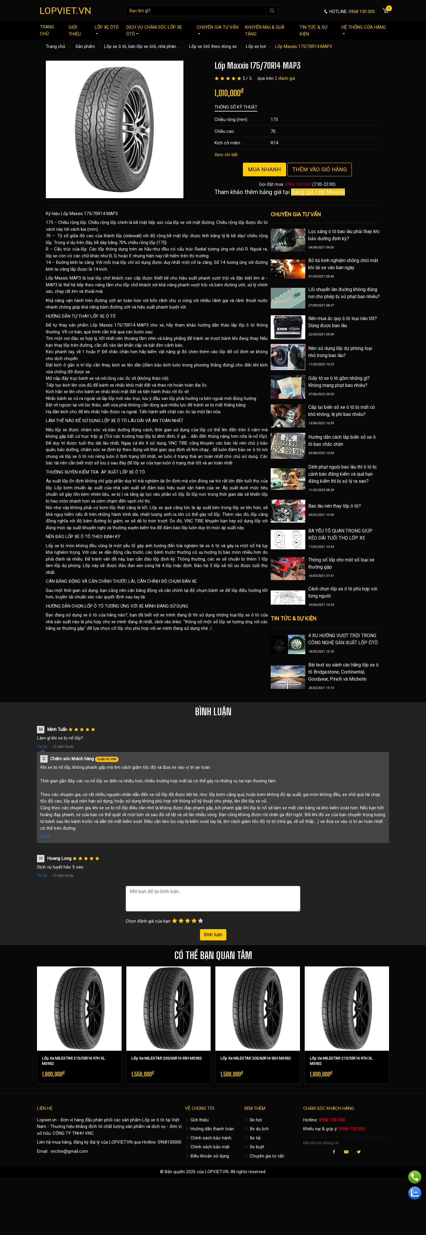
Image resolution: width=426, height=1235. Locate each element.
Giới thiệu (75, 31)
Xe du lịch (256, 1128)
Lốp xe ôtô (107, 29)
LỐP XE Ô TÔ (103, 316)
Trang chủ (47, 30)
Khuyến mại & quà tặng (264, 31)
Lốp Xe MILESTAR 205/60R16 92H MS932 (255, 1058)
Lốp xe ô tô (153, 1120)
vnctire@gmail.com (69, 1151)
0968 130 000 (298, 184)
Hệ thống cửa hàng (363, 29)
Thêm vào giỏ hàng (319, 169)
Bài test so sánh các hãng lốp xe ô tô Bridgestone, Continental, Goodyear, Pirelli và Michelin (343, 672)
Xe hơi (253, 1120)
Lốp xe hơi (256, 46)
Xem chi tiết (226, 154)
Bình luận (213, 934)
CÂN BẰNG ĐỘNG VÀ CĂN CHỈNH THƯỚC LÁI (90, 581)
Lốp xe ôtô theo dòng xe (213, 46)
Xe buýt (254, 1147)
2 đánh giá (285, 78)
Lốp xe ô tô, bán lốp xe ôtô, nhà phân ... (142, 46)
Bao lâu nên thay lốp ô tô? (334, 506)
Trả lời (42, 747)
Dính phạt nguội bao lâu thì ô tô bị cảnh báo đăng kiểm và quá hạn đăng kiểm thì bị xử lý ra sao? (342, 474)
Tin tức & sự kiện (313, 31)
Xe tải (252, 1138)
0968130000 (169, 1142)
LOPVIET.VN (65, 10)
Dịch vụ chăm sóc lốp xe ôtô (154, 31)
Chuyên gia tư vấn (217, 29)
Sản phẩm (85, 46)
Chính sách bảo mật (207, 1147)
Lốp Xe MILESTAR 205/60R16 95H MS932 (166, 1058)
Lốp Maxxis (57, 278)
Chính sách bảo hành (208, 1138)
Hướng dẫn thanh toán (209, 1128)
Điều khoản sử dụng (207, 1156)
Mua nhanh (264, 169)
